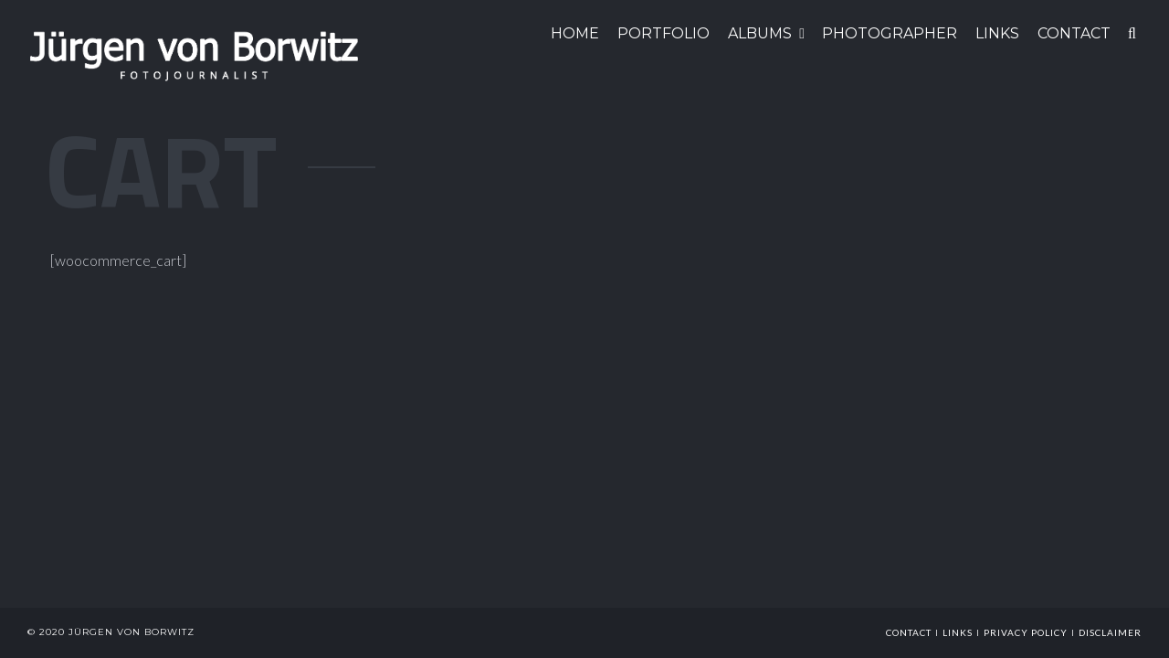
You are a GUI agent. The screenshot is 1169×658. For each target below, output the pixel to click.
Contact (909, 632)
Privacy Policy (1026, 632)
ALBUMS (760, 33)
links (958, 632)
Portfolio (663, 33)
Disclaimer (1110, 632)
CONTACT (1074, 33)
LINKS (997, 33)
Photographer (889, 33)
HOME (575, 33)
